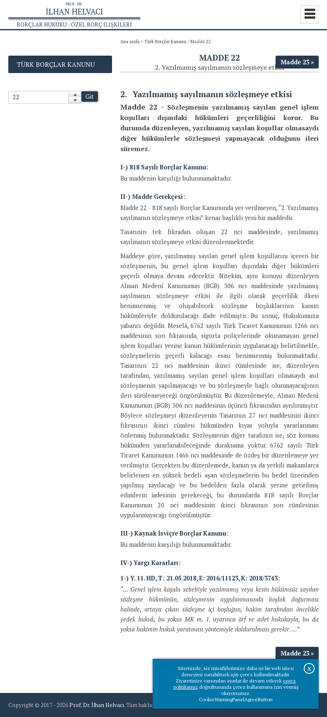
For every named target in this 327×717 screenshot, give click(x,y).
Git (89, 96)
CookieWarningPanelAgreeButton (236, 699)
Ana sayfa (129, 41)
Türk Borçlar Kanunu (165, 41)
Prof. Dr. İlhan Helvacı (96, 705)
